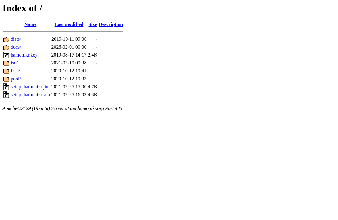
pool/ (16, 78)
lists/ (15, 70)
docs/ (16, 47)
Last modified (69, 24)
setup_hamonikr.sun (30, 94)
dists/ (16, 39)
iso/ (14, 62)
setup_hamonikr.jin (29, 86)
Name (30, 24)
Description (111, 24)
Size (93, 24)
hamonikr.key (24, 54)
